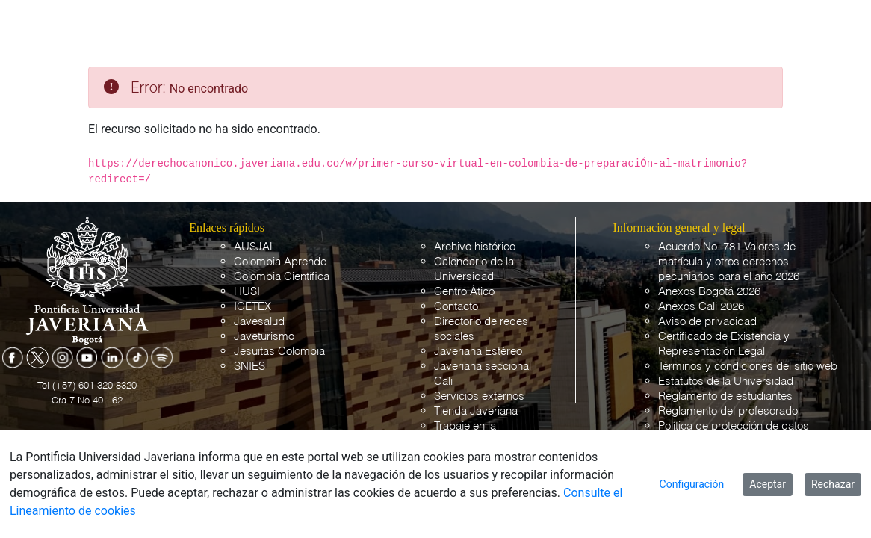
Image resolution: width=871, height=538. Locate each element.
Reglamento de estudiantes (725, 396)
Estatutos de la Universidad (725, 381)
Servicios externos (479, 396)
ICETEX (252, 306)
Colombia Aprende (280, 262)
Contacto (456, 306)
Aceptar (767, 484)
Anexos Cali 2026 (701, 306)
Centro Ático (464, 291)
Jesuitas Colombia (279, 351)
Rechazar (833, 484)
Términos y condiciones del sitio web (747, 366)
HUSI (247, 291)
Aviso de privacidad (707, 321)
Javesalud (259, 321)
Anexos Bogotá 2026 (709, 291)
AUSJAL (255, 247)
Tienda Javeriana (476, 411)
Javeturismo (264, 336)
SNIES (249, 366)
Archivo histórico (474, 247)
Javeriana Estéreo (478, 351)
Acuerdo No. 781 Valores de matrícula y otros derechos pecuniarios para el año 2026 (728, 261)
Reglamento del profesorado (728, 411)
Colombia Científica (281, 276)
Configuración (692, 484)
